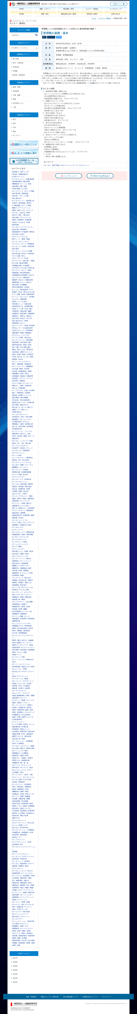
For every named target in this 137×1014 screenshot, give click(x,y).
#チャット (29, 448)
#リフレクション (25, 217)
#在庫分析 (27, 479)
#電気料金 (29, 458)
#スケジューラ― (17, 325)
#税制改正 (28, 787)
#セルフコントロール (19, 770)
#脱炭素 (14, 518)
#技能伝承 (20, 907)
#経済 (33, 666)
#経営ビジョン (25, 729)
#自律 (23, 294)
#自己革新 (21, 426)
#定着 (28, 606)
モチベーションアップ (69, 165)
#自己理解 (29, 602)
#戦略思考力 (16, 606)
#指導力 (24, 604)
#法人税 (24, 940)
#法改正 (27, 287)
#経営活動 (15, 225)
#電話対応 (15, 755)
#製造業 (14, 866)
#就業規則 (24, 832)
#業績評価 (21, 799)
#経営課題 (29, 340)
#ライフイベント (17, 191)
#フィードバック (25, 561)
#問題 (14, 938)
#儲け (30, 342)
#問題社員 (27, 364)
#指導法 (30, 484)
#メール (32, 724)
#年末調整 (24, 801)
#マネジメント (25, 916)
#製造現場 (23, 835)
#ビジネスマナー (17, 919)
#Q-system (25, 460)
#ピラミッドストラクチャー (21, 361)
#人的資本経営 (28, 328)
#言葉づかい (16, 758)
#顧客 (14, 703)
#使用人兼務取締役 (18, 695)
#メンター (28, 808)
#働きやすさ (16, 818)
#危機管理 (15, 763)
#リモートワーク (17, 530)
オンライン (16, 135)
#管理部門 (23, 229)
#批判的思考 (24, 289)
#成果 (22, 424)
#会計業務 (15, 397)
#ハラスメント (17, 892)
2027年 (15, 958)
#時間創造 (30, 244)
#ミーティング (22, 899)
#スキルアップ (30, 712)
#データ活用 (27, 683)
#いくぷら (15, 289)
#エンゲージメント (18, 558)
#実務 (22, 791)
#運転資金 (28, 597)
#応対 (30, 345)
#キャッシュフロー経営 (20, 751)
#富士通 (28, 443)
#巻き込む (26, 215)
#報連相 (22, 885)
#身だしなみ (21, 349)
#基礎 (22, 755)
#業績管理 (23, 883)
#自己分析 (15, 318)
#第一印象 (15, 347)
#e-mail (25, 474)
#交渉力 (14, 222)
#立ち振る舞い (26, 715)
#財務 (25, 806)
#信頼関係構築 (26, 472)
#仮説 (23, 534)
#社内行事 (15, 229)
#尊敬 (14, 210)
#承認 (23, 503)
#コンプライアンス (18, 839)
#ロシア (24, 270)
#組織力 (14, 292)
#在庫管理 (20, 710)
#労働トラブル (17, 683)
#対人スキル (16, 594)
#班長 (14, 710)
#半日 (20, 686)
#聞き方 (22, 748)
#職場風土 (15, 424)
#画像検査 (23, 614)
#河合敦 (14, 371)
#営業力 (30, 758)
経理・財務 (16, 87)
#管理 (27, 791)
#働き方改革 (24, 815)
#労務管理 (15, 887)
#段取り (30, 705)
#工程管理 (15, 811)
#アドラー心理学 (17, 337)
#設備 (14, 789)
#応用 (27, 755)
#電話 (30, 878)
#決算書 (14, 936)
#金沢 (31, 767)
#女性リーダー (30, 794)
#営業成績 (21, 388)
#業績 (25, 436)
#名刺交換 (15, 352)
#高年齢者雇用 (17, 181)
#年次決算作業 (25, 400)
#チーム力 (15, 484)
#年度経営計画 (17, 429)
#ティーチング (17, 875)
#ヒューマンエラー (26, 928)
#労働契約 (30, 830)
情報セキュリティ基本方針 (50, 996)
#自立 (23, 734)
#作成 (27, 554)
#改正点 (22, 212)
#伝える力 (15, 827)
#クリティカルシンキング (20, 241)
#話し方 (24, 904)
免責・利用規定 (31, 996)
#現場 (28, 931)
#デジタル (15, 863)
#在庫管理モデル (17, 306)
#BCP (27, 373)
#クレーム (23, 698)
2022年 (15, 978)
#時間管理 (15, 323)
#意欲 (14, 354)
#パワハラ (29, 890)
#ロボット (24, 445)
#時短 (26, 321)
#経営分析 (31, 731)
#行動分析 (28, 385)
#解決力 (14, 208)
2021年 (15, 982)
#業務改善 (15, 928)
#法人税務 (31, 940)
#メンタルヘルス (17, 527)
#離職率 (14, 280)
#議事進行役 (16, 621)
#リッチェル (16, 445)
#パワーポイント (17, 868)
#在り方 (31, 275)
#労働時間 (29, 741)
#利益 (25, 345)
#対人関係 (15, 405)
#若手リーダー (25, 172)
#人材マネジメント (18, 330)
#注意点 (30, 628)
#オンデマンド (17, 470)
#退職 (27, 887)
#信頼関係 (15, 585)
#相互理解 (29, 534)
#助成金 (22, 376)
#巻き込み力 (16, 563)
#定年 (20, 570)
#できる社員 (27, 779)
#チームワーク (17, 912)
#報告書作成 (16, 727)
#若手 (31, 710)
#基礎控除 (15, 273)
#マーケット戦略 (17, 616)
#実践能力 (15, 525)
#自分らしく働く (25, 433)
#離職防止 (15, 467)
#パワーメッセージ (18, 722)
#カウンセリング (27, 210)
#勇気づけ (15, 645)
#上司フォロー (25, 566)
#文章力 (25, 724)
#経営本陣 (15, 342)
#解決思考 (15, 433)
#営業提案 (15, 618)
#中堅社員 (23, 859)
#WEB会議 (28, 626)
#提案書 (27, 796)
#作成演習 (31, 508)
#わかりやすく (17, 494)
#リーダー (25, 909)
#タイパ (22, 323)
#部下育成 (26, 912)
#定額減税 (15, 376)
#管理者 (14, 609)
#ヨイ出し (15, 212)
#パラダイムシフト (18, 179)
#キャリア (15, 796)
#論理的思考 (16, 873)
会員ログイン (118, 4)
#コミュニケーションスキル (21, 623)
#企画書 (14, 799)
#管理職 (14, 851)
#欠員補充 (26, 265)
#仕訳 (30, 883)
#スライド (21, 510)
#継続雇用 (15, 333)
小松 (14, 127)
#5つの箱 (15, 263)
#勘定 (23, 599)
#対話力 (28, 558)
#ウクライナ (16, 270)
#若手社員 (15, 767)
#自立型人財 (22, 580)
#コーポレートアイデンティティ (23, 227)
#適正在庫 (27, 304)
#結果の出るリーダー (19, 402)
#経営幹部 (23, 863)
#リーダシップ (28, 383)
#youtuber (15, 381)
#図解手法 (15, 568)
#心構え (14, 707)
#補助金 (22, 381)
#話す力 (24, 640)
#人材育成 (15, 878)
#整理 (23, 239)
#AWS (33, 875)
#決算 (14, 652)
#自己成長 (15, 217)
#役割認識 (24, 563)
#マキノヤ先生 (17, 383)
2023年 (15, 974)
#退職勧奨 (29, 366)
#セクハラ (21, 890)
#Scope (20, 518)
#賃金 (22, 887)
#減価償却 (31, 313)
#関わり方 (28, 582)
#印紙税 (24, 938)
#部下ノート (16, 239)
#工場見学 (26, 686)
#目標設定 (15, 794)
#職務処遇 (15, 184)
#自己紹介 (23, 585)
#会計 (14, 787)
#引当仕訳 (15, 400)
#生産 (19, 931)
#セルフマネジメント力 (20, 556)
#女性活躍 (23, 484)
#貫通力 (21, 582)
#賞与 (14, 630)
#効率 (28, 212)
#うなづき (15, 299)
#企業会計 (31, 253)
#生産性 (14, 782)
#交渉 (14, 436)
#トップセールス (17, 390)
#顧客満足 (19, 880)
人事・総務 (16, 95)
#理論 (22, 597)
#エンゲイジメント (18, 340)
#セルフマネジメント (19, 823)
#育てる (14, 508)
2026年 (15, 962)
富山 (14, 119)
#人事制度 (20, 743)
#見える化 (30, 823)
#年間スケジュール (24, 395)
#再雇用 (26, 570)
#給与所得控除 (25, 273)
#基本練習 (15, 186)
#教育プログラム (17, 736)
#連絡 (14, 498)
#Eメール (31, 436)
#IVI (19, 460)
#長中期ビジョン (17, 551)
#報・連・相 (24, 763)
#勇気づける (25, 666)
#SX (22, 443)
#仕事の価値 (16, 188)
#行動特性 (27, 784)
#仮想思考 (31, 618)
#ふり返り (24, 188)
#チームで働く (25, 196)
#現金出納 (23, 311)
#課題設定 (15, 597)
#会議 (14, 899)
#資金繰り (29, 933)
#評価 (22, 794)
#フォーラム (29, 465)
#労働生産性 (29, 280)
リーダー (48, 165)
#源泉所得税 (16, 940)
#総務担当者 (25, 760)
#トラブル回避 (17, 724)
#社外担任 (15, 808)
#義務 (33, 695)
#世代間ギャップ (17, 304)
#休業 (22, 575)
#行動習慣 (28, 220)
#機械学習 (15, 791)
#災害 (22, 373)
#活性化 (29, 707)
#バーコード (24, 467)
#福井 (14, 717)
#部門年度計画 (17, 345)
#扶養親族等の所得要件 (20, 275)
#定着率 (25, 470)
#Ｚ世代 (24, 301)
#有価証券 (15, 313)
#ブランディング (22, 676)
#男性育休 (26, 277)
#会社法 (14, 489)
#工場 (19, 909)
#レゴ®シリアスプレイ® (20, 537)
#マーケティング (17, 679)
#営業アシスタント (23, 703)
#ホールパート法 (27, 587)
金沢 (14, 123)
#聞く (20, 215)
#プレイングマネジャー (20, 496)
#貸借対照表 (22, 936)
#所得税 (21, 486)
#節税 (27, 710)
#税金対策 (15, 513)
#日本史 (26, 369)
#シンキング (27, 642)
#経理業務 (31, 650)
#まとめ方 (15, 465)
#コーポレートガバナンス (20, 746)
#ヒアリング (16, 765)
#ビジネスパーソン (18, 200)
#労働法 (14, 890)
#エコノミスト (17, 669)
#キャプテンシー (17, 592)
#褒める (22, 316)
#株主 (30, 568)
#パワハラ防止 (17, 522)
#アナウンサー (17, 261)
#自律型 (27, 688)
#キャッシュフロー (26, 895)
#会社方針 (15, 554)
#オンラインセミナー (19, 705)
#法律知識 (15, 575)
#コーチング (16, 904)
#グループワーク (17, 258)
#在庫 (14, 931)
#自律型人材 (30, 200)
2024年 (15, 970)
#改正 (30, 525)
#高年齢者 (29, 330)
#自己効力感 (16, 253)
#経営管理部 (16, 801)
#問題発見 (15, 561)
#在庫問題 (26, 515)
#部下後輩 (28, 417)
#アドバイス (24, 645)
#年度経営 (15, 729)
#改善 (22, 926)
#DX (21, 844)
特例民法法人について (90, 996)
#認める (29, 316)
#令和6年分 (16, 417)
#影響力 (14, 582)
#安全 (14, 909)
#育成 (31, 551)
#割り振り (26, 261)
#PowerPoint (24, 827)
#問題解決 (15, 926)
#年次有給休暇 (22, 628)
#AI (30, 611)
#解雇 (31, 887)
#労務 (28, 489)
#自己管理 (15, 249)
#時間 (14, 640)
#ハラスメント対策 (26, 573)
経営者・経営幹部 (19, 75)
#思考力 (29, 203)
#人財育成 (15, 731)
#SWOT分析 (16, 803)
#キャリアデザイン (18, 602)
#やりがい (26, 421)
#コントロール (17, 277)
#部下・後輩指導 (17, 364)
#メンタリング (17, 856)
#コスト (22, 282)
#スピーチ (26, 693)
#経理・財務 (16, 945)
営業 (14, 99)
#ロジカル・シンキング (20, 441)
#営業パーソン (17, 654)
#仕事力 (21, 688)
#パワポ (28, 462)
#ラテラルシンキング (19, 244)
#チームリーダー (25, 419)
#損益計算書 (16, 734)
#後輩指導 (15, 897)
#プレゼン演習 (24, 590)
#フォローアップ (17, 578)
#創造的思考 (30, 294)
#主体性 (14, 174)
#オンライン (16, 902)
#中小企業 (15, 748)
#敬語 (14, 349)
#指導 (26, 551)
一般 (14, 107)
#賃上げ (21, 280)
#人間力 (22, 234)
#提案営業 (23, 299)
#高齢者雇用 (30, 179)
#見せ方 (14, 215)
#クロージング (26, 765)
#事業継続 (15, 373)
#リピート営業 (17, 474)
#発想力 (14, 486)
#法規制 (27, 393)
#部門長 (14, 686)
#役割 (23, 739)
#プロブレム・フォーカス (20, 335)
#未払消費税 (24, 397)
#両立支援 (15, 285)
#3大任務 (15, 369)
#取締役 (21, 866)
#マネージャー (17, 777)
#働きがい (15, 385)
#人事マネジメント (18, 176)
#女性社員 (15, 859)
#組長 (22, 385)
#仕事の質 (30, 402)
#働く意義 (23, 186)
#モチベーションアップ (20, 914)
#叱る (20, 292)
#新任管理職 (23, 263)
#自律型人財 (29, 424)
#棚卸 (30, 311)
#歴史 (21, 369)
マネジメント (84, 165)
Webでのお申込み (101, 176)
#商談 (28, 902)
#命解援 (30, 640)
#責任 (28, 695)
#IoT (27, 885)
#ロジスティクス (17, 479)
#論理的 (14, 359)
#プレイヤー (24, 297)
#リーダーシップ (17, 861)
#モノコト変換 (26, 205)
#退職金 (19, 630)
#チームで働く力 (27, 407)
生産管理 (16, 91)
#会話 (26, 390)
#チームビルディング (19, 539)
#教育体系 (23, 878)
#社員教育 (26, 875)
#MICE (19, 498)
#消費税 (14, 943)
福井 (14, 131)
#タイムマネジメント (19, 820)
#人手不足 (15, 268)
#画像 (32, 885)
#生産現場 (15, 844)
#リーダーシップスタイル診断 (22, 251)
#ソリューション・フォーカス (22, 431)
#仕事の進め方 (17, 412)
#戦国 (30, 371)
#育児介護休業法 (17, 287)
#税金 (33, 943)
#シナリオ (30, 717)
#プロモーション (28, 681)
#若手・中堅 (28, 775)
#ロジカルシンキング (19, 871)
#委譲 (33, 261)
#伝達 (26, 258)
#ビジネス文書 (17, 779)
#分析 (14, 676)
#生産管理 (15, 835)
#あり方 (14, 426)
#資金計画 (15, 815)
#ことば (26, 357)
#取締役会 (20, 393)
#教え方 (29, 503)
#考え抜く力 (16, 407)
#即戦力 (32, 232)
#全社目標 (23, 342)
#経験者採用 (16, 232)
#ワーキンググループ (19, 691)
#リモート (31, 863)
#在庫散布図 (28, 306)
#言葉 (14, 712)
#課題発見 (21, 489)
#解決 (33, 515)
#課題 (19, 938)
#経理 (31, 803)
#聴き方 (26, 880)
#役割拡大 (15, 172)
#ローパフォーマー (18, 366)
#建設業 (14, 688)
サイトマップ (106, 996)
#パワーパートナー (27, 647)
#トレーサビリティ (18, 458)
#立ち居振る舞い (25, 347)
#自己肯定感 (16, 193)
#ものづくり (16, 933)
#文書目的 (15, 311)
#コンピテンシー (17, 784)
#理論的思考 (16, 534)
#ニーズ (27, 616)
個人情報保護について (70, 996)
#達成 (24, 354)
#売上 (23, 256)
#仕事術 (32, 297)
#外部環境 (29, 426)
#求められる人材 (29, 292)
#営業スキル (16, 760)
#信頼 (31, 645)
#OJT (14, 907)
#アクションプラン (18, 549)
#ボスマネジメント (18, 453)
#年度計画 (24, 727)
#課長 (23, 606)
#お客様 (32, 390)
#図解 (28, 799)
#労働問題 (31, 806)
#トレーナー (30, 700)
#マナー (30, 770)
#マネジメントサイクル (20, 237)
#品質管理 (23, 811)
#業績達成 (24, 193)
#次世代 (14, 203)
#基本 (19, 640)
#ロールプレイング (18, 532)
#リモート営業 (22, 652)
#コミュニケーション (19, 921)
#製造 (24, 931)
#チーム (14, 825)
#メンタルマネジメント (20, 414)
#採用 (20, 609)
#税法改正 (20, 787)
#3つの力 (29, 318)
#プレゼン (31, 904)
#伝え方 (30, 871)
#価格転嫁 (15, 282)
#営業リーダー (23, 825)
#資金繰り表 (16, 599)
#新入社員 (15, 916)
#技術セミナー (17, 837)
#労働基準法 (16, 832)
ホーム (94, 18)
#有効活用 (30, 246)
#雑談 (31, 357)
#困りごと (24, 409)
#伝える (14, 388)
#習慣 (14, 220)
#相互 (19, 210)
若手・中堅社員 (18, 63)
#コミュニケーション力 (20, 544)
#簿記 (23, 933)
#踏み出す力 (24, 405)
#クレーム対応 (17, 455)
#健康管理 (15, 573)
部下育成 (56, 165)
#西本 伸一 (16, 443)
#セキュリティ (17, 693)
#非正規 (14, 570)
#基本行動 (30, 921)
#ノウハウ (28, 907)
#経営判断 (15, 895)
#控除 (26, 325)
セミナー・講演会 (105, 18)
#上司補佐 (21, 813)
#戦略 (22, 554)
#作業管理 (31, 811)
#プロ (31, 289)
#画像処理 (15, 614)
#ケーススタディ (17, 775)
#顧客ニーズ (16, 409)
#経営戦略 (21, 203)
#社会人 (22, 318)
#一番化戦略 (16, 205)
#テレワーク (24, 767)
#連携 (22, 465)
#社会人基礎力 (17, 642)
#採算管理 (31, 936)
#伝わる (19, 357)
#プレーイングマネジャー (20, 854)
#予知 (27, 789)
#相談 (24, 498)
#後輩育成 (15, 506)
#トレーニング (25, 501)
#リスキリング (17, 450)
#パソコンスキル (27, 873)
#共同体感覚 (16, 666)
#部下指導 (15, 650)
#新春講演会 (22, 371)
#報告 (31, 496)
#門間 (25, 669)
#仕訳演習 (23, 650)
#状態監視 (20, 789)
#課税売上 (15, 316)
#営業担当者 (30, 532)
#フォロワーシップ (18, 462)
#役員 (22, 808)
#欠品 (26, 309)
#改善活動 (15, 501)
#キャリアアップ (28, 522)
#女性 (14, 743)
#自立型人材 (16, 739)
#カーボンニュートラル (20, 520)
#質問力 (30, 580)
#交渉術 (19, 436)
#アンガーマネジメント (20, 482)
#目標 (19, 354)
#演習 (25, 542)
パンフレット (69, 176)
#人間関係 (24, 753)
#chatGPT (15, 448)
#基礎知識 (23, 568)
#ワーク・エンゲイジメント (21, 664)
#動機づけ (15, 566)
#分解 (31, 441)
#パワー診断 (16, 294)
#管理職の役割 (17, 265)
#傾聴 (22, 796)
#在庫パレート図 (17, 309)
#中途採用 (24, 232)
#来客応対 (29, 349)
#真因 (20, 491)
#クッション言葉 (25, 184)
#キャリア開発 (17, 546)
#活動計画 (23, 525)
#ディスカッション (18, 741)
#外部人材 (31, 268)
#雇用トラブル (17, 806)
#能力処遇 (26, 181)
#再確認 (14, 580)
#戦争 (30, 270)
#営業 (23, 902)
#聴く (14, 393)
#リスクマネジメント (19, 842)
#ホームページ (17, 681)
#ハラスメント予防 (18, 657)
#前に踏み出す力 (17, 321)
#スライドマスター (18, 477)
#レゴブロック (17, 542)
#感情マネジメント (26, 352)
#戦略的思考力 (23, 174)
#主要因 (14, 491)
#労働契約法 (16, 715)
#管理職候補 (22, 633)
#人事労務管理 (17, 719)
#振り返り (27, 578)
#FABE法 (15, 590)
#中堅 (19, 717)
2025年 (15, 966)
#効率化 (14, 813)
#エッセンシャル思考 (19, 246)
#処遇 (22, 333)
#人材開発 (15, 772)
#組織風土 (15, 419)
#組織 (32, 746)
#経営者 (27, 861)
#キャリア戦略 (29, 191)
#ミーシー (15, 297)
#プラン (14, 510)
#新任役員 (27, 736)
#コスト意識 (16, 256)
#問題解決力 (16, 753)
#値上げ (29, 282)
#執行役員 (28, 486)
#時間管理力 (16, 604)
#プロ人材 (23, 268)
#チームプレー (26, 594)
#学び (23, 417)
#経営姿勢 (15, 698)
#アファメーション (24, 208)
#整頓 (28, 239)
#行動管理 (23, 618)
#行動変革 (20, 220)
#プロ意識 (15, 924)
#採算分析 (31, 892)
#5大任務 (15, 234)
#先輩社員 (21, 707)
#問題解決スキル (17, 626)
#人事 (31, 832)
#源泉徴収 (21, 943)
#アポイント (16, 700)
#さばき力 (21, 222)
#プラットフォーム (18, 659)
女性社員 (16, 67)
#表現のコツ (22, 508)
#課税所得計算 (17, 515)
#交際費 (22, 513)
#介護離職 (23, 285)
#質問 (24, 717)
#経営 (27, 866)
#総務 (25, 892)
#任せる (24, 253)
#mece (20, 359)
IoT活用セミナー (18, 103)
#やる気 (14, 633)
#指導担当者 (16, 472)
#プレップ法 (16, 587)
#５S (26, 926)
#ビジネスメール (28, 777)
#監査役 (14, 395)
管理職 (15, 71)
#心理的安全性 (17, 421)
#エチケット (24, 924)
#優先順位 (30, 498)
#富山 (22, 772)
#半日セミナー (17, 328)
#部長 (25, 494)
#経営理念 (26, 630)
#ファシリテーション (27, 897)
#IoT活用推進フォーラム (20, 611)
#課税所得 (29, 510)
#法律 (29, 842)
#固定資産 (23, 313)
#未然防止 (20, 712)
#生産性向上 (30, 813)
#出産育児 (30, 354)
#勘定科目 (15, 438)
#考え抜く (15, 196)
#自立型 (26, 491)
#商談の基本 (30, 748)
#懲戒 (14, 628)
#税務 (28, 943)
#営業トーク (16, 301)
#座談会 (14, 460)
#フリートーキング (26, 378)
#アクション (16, 503)
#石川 (14, 662)
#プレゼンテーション (19, 830)
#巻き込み (27, 337)
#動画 (26, 679)
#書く (31, 309)
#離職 (25, 609)
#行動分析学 (16, 647)
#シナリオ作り (25, 506)
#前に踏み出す (17, 198)
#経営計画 (15, 883)
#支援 (28, 222)
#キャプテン (28, 592)
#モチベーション (28, 856)
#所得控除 (24, 803)
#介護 (14, 357)
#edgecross (30, 659)
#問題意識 (26, 450)
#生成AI (22, 448)
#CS (13, 880)
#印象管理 (29, 376)
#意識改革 (29, 734)
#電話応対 (15, 885)
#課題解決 (28, 333)
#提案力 (24, 758)
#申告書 (32, 325)
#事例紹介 (21, 782)
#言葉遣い (15, 378)
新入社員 (16, 59)
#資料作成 (23, 731)
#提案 (23, 700)
